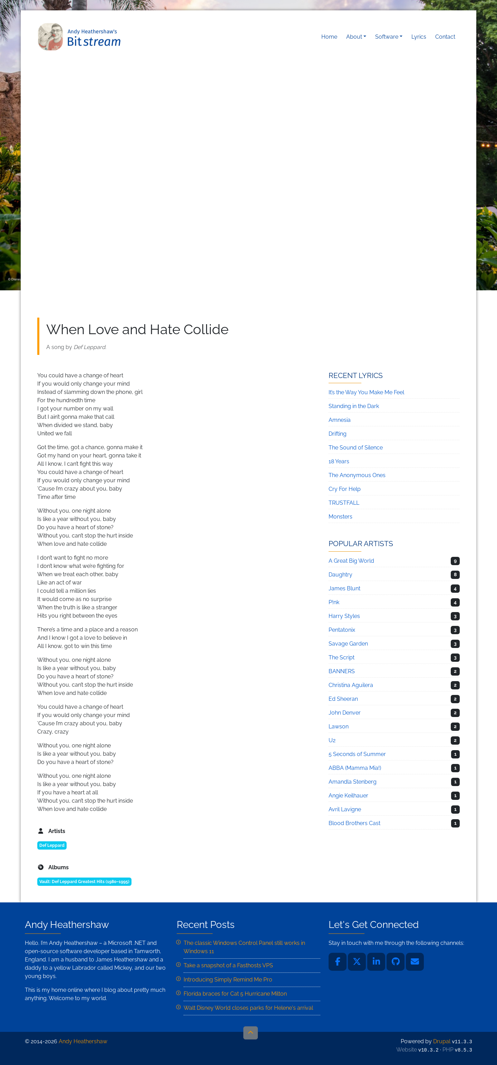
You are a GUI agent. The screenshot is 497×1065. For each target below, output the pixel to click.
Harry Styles (344, 616)
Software (386, 36)
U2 (332, 740)
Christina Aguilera (351, 685)
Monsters (340, 516)
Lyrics (418, 36)
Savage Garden (348, 643)
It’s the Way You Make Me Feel (366, 392)
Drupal (441, 1041)
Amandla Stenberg (353, 781)
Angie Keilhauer (348, 795)
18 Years (339, 461)
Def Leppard (52, 845)
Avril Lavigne (345, 809)
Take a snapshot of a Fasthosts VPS (228, 965)
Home (329, 36)
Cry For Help (345, 489)
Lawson (339, 726)
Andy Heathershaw (80, 36)
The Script (341, 657)
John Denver (345, 712)
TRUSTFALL (344, 503)
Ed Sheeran (343, 699)
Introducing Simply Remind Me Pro (228, 979)
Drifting (338, 433)
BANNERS (342, 671)
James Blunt (344, 588)
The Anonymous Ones (357, 475)
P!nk (334, 602)
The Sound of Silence (356, 447)
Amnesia (340, 420)
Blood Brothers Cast (354, 823)
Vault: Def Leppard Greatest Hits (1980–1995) (84, 881)
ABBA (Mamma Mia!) (355, 768)
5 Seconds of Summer (357, 754)
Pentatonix (342, 630)
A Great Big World (351, 561)
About (354, 36)
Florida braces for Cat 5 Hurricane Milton (235, 993)
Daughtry (340, 574)
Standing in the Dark (354, 406)
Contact (445, 36)
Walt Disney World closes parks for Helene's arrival (248, 1008)
